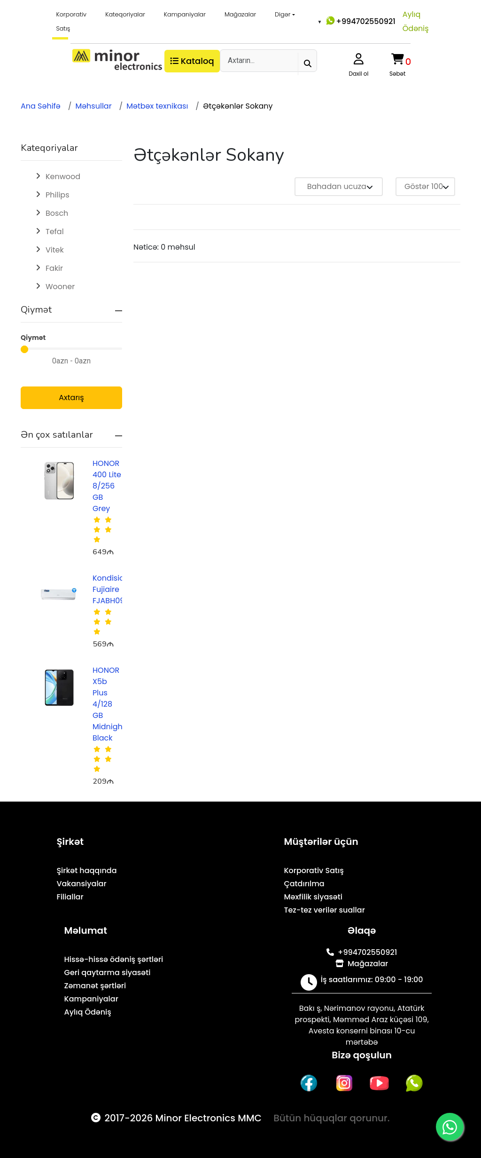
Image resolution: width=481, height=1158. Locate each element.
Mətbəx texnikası (157, 106)
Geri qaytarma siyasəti (107, 972)
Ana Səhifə (41, 106)
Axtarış (71, 397)
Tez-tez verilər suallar (324, 910)
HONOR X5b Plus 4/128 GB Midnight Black (109, 704)
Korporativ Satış (71, 21)
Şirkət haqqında (86, 870)
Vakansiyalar (81, 883)
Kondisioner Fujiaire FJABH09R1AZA (119, 589)
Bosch (57, 213)
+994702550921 (360, 21)
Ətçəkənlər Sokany (237, 106)
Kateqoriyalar (125, 14)
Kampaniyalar (185, 14)
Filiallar (69, 896)
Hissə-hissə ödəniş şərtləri (113, 959)
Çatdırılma (304, 883)
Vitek (55, 249)
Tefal (55, 231)
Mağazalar (240, 14)
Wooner (60, 286)
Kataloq (192, 61)
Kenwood (63, 176)
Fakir (54, 268)
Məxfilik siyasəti (313, 896)
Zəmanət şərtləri (95, 985)
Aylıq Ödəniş (416, 21)
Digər (282, 14)
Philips (57, 194)
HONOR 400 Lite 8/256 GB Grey (107, 486)
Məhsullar (93, 106)
